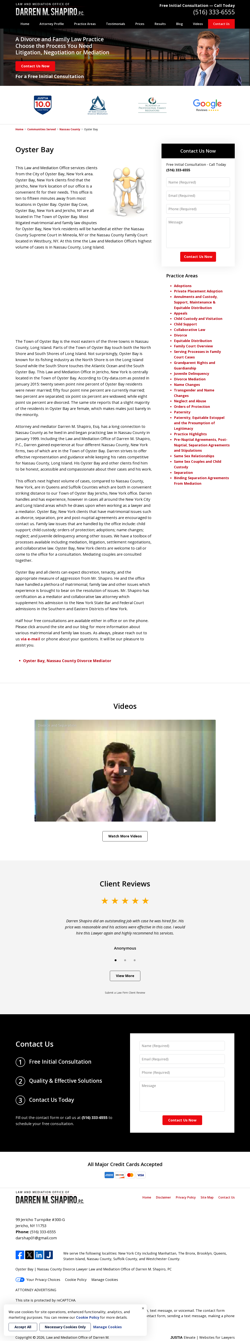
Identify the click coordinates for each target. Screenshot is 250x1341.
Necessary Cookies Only (65, 1327)
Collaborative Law (189, 329)
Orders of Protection (192, 406)
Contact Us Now (35, 66)
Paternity (182, 412)
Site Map (207, 1197)
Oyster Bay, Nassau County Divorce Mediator (67, 660)
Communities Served (41, 129)
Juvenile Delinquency (191, 373)
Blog (179, 24)
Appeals (180, 313)
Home (25, 24)
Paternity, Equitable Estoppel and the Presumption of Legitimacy (199, 423)
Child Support (185, 324)
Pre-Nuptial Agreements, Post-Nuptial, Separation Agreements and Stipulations (202, 445)
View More (125, 975)
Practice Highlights (190, 434)
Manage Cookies (104, 1279)
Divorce (180, 335)
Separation (183, 472)
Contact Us (221, 24)
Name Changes (187, 384)
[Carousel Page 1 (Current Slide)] (115, 960)
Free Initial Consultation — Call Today (197, 5)
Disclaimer (163, 1197)
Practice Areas (85, 24)
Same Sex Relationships (194, 456)
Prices (139, 24)
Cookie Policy (76, 1279)
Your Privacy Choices (37, 1279)
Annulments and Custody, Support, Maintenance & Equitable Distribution (196, 302)
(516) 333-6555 (214, 12)
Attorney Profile (51, 24)
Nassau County (69, 129)
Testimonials (115, 24)
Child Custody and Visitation (198, 318)
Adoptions (182, 285)
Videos (198, 24)
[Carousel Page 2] (125, 960)
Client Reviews (125, 884)
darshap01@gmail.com (36, 1237)
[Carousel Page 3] (134, 960)
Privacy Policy (186, 1197)
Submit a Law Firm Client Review (125, 992)
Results (160, 24)
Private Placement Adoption (198, 291)
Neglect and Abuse (190, 401)
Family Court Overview (193, 346)
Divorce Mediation (190, 379)
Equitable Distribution (193, 340)
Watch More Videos (125, 836)
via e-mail (30, 639)
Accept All (22, 1327)
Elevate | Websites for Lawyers (202, 1337)
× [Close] (143, 1308)
